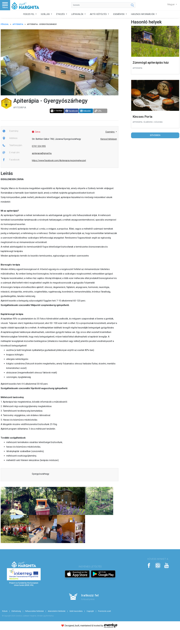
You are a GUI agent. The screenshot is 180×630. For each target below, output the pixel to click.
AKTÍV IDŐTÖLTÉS (98, 14)
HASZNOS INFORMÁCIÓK (143, 14)
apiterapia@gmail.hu (42, 153)
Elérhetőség (16, 611)
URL (98, 111)
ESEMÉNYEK (119, 14)
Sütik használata (76, 611)
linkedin (85, 111)
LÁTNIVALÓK (77, 14)
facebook (72, 111)
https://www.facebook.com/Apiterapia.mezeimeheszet (59, 160)
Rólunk (4, 611)
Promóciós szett (104, 611)
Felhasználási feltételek (34, 611)
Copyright (90, 611)
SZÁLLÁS (45, 14)
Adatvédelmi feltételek (56, 611)
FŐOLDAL (5, 24)
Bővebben (155, 135)
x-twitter (56, 110)
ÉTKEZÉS (60, 14)
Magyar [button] (171, 4)
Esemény (110, 131)
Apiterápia (18, 24)
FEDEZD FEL (29, 14)
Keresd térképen (108, 139)
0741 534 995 (39, 146)
